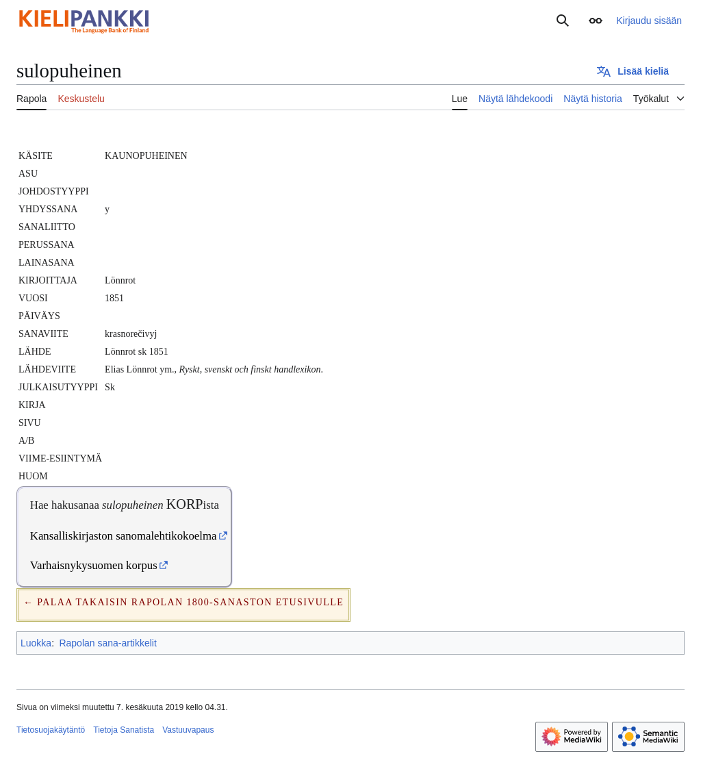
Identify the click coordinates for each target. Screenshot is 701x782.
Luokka (36, 643)
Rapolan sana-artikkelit (107, 643)
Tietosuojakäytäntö (50, 730)
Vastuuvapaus (188, 730)
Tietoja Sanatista (123, 730)
